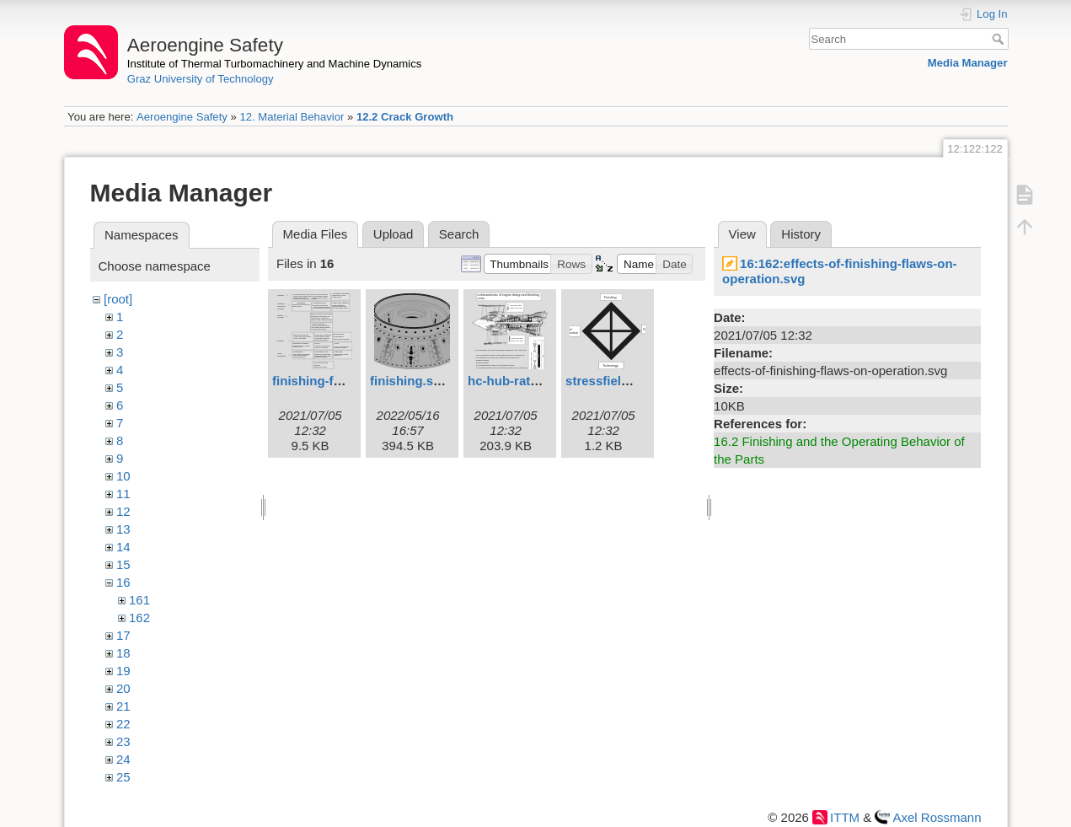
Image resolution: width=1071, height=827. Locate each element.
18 (123, 653)
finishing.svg (409, 380)
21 (123, 706)
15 (123, 564)
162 (139, 617)
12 (123, 511)
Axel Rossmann (936, 817)
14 (123, 547)
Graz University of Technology (200, 78)
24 (123, 759)
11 (123, 493)
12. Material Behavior (291, 116)
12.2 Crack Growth (404, 116)
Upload (393, 234)
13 (123, 529)
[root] (118, 299)
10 (123, 476)
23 (123, 741)
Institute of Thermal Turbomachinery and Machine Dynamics (274, 63)
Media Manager (968, 62)
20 (123, 688)
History (801, 234)
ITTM (844, 817)
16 (123, 582)
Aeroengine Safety (182, 116)
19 (123, 670)
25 (123, 777)
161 (139, 600)
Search (1000, 39)
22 (123, 724)
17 (123, 635)
